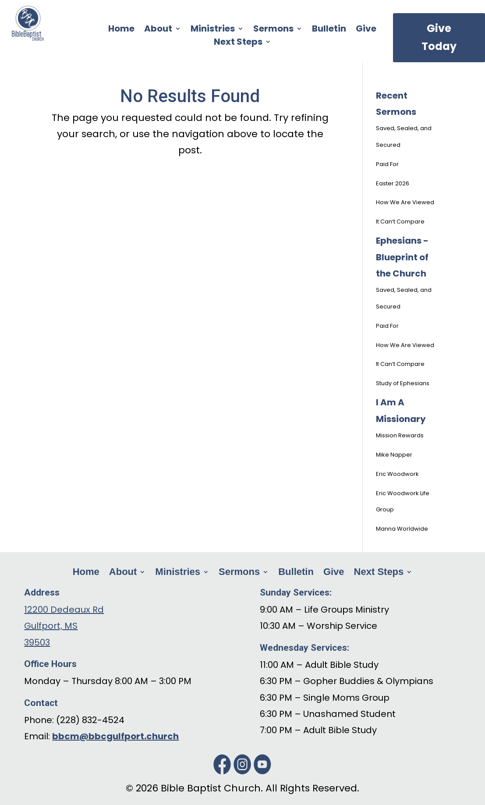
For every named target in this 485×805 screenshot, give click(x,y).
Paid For (387, 164)
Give (366, 30)
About (158, 30)
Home (121, 30)
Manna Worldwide (402, 529)
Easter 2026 (392, 183)
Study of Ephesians (402, 383)
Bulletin (329, 30)
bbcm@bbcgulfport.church (115, 736)
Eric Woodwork (397, 474)
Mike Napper (394, 454)
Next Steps (238, 43)
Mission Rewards (400, 435)
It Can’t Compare (400, 221)
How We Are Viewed (405, 202)
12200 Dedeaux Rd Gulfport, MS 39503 (64, 626)
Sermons (273, 30)
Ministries (213, 30)
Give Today (439, 37)
